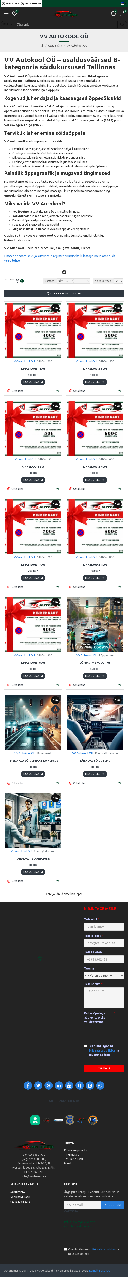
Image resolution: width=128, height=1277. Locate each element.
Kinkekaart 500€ (95, 368)
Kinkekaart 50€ (33, 466)
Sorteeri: (50, 281)
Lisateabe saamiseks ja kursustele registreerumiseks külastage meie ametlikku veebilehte (60, 258)
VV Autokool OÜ (24, 361)
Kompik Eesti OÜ (99, 1270)
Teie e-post (92, 935)
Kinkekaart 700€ (33, 564)
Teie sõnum (92, 984)
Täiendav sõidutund (95, 760)
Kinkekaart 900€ (33, 662)
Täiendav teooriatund (33, 858)
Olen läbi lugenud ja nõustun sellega (101, 1050)
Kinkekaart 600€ (95, 466)
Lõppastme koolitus (95, 662)
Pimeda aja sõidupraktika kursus (33, 760)
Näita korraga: (103, 281)
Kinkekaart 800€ (95, 564)
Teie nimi (90, 919)
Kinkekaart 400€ (33, 368)
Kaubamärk (55, 45)
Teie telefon (93, 952)
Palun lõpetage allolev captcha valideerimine (94, 1018)
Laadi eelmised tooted (65, 293)
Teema (89, 968)
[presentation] (93, 1237)
